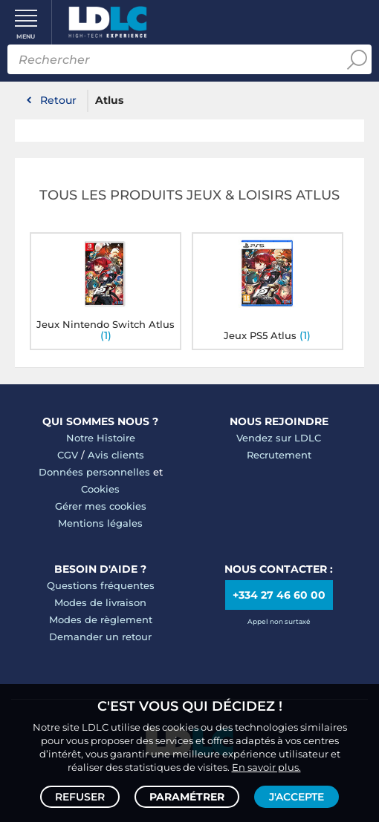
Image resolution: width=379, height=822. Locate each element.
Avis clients (116, 455)
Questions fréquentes (101, 585)
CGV (67, 455)
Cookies (100, 489)
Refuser (80, 796)
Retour (58, 100)
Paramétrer (186, 796)
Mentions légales (100, 523)
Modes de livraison (100, 602)
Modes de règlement (100, 619)
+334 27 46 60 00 (279, 595)
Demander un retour (100, 636)
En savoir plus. (266, 767)
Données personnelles (94, 472)
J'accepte (296, 796)
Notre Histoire (100, 438)
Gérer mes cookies (100, 506)
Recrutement (279, 455)
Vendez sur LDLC (278, 438)
